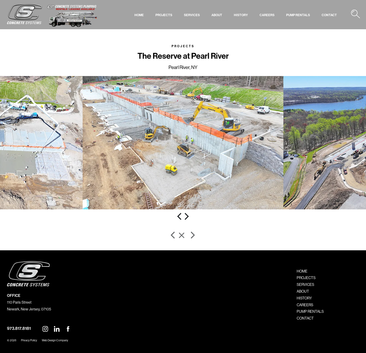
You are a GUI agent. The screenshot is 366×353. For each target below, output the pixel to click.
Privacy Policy (29, 340)
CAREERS (267, 15)
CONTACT (329, 15)
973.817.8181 (19, 328)
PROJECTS (163, 15)
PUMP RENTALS (298, 15)
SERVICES (192, 15)
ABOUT (216, 15)
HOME (139, 15)
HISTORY (241, 15)
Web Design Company (55, 340)
